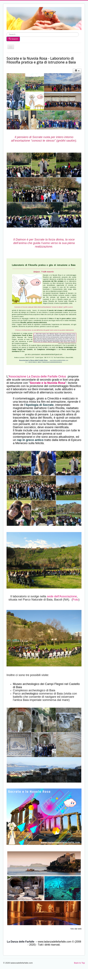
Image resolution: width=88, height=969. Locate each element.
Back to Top (79, 963)
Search (13, 39)
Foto (75, 599)
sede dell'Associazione (62, 596)
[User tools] (77, 70)
